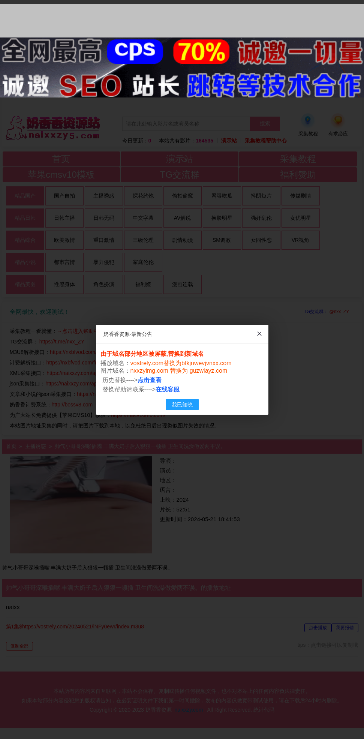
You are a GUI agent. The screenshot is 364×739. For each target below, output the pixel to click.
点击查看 (150, 380)
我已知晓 (182, 405)
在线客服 (168, 389)
